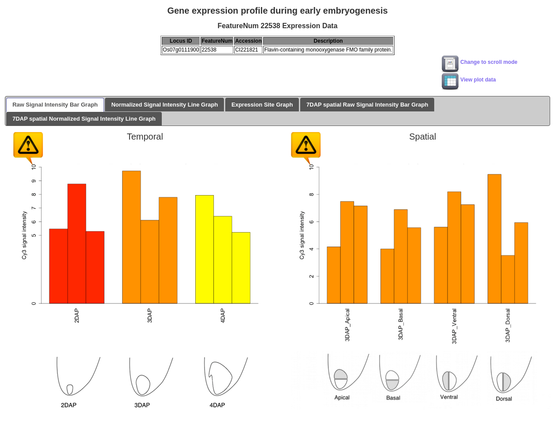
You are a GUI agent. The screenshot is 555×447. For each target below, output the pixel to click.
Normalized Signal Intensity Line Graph (164, 104)
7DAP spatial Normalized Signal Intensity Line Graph (84, 118)
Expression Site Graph (262, 104)
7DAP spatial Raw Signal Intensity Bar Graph (367, 104)
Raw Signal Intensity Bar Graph (55, 104)
